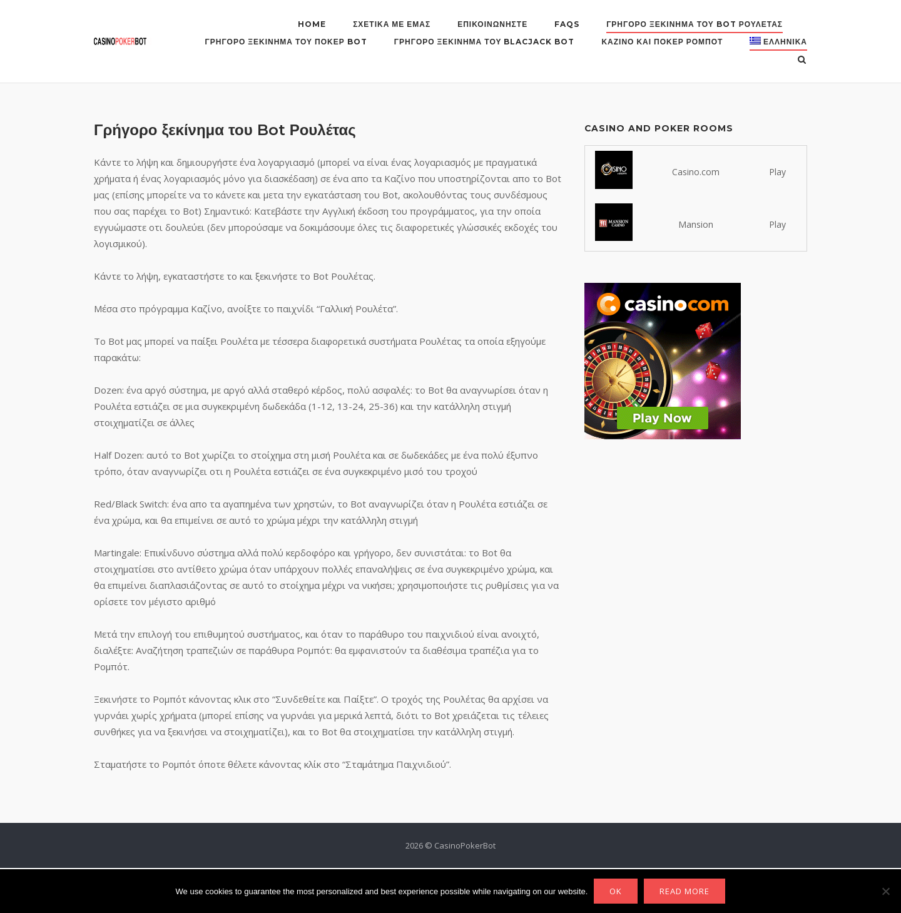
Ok (615, 891)
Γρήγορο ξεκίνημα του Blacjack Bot (484, 41)
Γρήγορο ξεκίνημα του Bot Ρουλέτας (694, 24)
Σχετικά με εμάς (391, 24)
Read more (684, 891)
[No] (885, 891)
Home (312, 24)
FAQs (566, 24)
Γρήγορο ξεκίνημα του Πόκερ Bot (286, 41)
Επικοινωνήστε (492, 24)
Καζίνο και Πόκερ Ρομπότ (662, 41)
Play (777, 172)
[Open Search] (802, 60)
